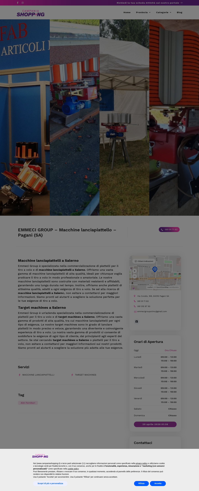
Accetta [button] (157, 483)
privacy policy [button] (141, 463)
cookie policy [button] (73, 469)
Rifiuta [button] (141, 483)
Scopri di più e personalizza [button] (50, 483)
